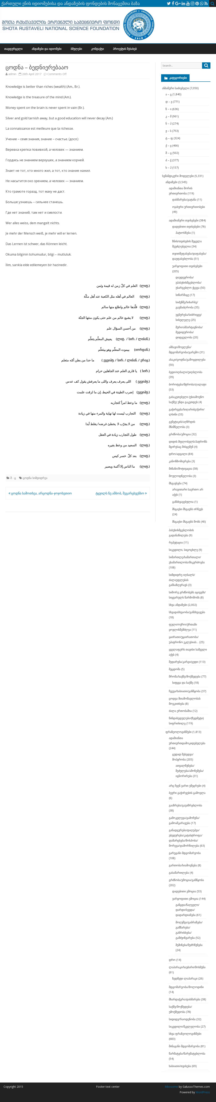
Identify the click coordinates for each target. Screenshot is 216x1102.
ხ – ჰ (168, 167)
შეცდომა (174, 669)
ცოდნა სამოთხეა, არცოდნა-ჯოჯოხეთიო (40, 493)
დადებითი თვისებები (186, 226)
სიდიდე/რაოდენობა (182, 1019)
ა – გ (168, 94)
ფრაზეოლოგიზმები (178, 732)
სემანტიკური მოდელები (178, 176)
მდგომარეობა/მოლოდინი (186, 987)
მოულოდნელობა (180, 476)
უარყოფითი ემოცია (185, 898)
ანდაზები (171, 182)
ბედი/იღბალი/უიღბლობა (185, 372)
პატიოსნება (183, 232)
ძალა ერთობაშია (180, 711)
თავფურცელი (13, 49)
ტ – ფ (169, 138)
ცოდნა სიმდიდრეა (35, 478)
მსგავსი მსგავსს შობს (186, 521)
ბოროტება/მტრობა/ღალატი (187, 384)
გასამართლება (179, 872)
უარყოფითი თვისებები (187, 266)
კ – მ (168, 116)
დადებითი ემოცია (184, 891)
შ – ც (168, 153)
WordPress (202, 1092)
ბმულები (76, 49)
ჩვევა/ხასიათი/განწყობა (184, 691)
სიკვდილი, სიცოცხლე (183, 550)
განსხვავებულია (183, 502)
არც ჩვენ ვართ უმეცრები (185, 785)
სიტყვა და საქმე (182, 682)
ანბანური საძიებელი (175, 88)
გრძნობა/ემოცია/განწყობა (186, 880)
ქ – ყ (168, 145)
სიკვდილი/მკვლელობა (184, 1026)
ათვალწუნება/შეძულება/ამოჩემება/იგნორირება (190, 771)
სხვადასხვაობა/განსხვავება (187, 612)
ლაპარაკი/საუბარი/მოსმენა (187, 967)
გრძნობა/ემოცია (180, 434)
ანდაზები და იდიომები (46, 49)
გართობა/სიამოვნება (183, 865)
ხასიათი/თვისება (180, 1066)
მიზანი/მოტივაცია (180, 468)
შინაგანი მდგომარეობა (184, 1046)
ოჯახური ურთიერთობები (188, 207)
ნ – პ (168, 123)
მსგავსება (175, 483)
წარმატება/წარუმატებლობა (187, 1053)
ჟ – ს (168, 131)
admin (12, 74)
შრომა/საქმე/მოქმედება (184, 676)
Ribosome (171, 1086)
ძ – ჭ (168, 160)
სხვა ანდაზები (178, 605)
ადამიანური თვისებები (183, 220)
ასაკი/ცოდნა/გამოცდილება (187, 359)
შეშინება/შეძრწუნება (189, 945)
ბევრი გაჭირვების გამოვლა (187, 793)
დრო (172, 960)
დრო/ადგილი (178, 454)
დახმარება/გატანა (184, 199)
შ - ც (13, 478)
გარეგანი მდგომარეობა (185, 853)
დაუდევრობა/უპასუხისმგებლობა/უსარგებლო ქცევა (188, 282)
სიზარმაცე (182, 295)
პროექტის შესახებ (125, 49)
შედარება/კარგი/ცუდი (183, 662)
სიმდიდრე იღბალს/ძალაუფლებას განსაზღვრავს (182, 580)
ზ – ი (168, 109)
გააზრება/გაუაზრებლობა (185, 805)
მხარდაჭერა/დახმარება (184, 999)
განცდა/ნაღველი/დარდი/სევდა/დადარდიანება (187, 910)
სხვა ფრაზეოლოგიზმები (185, 1033)
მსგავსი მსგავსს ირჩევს (187, 509)
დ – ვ (168, 101)
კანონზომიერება (180, 461)
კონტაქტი (97, 49)
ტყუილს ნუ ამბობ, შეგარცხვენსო (121, 493)
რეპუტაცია (176, 542)
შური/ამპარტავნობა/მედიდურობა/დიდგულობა (189, 332)
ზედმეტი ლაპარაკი (185, 978)
